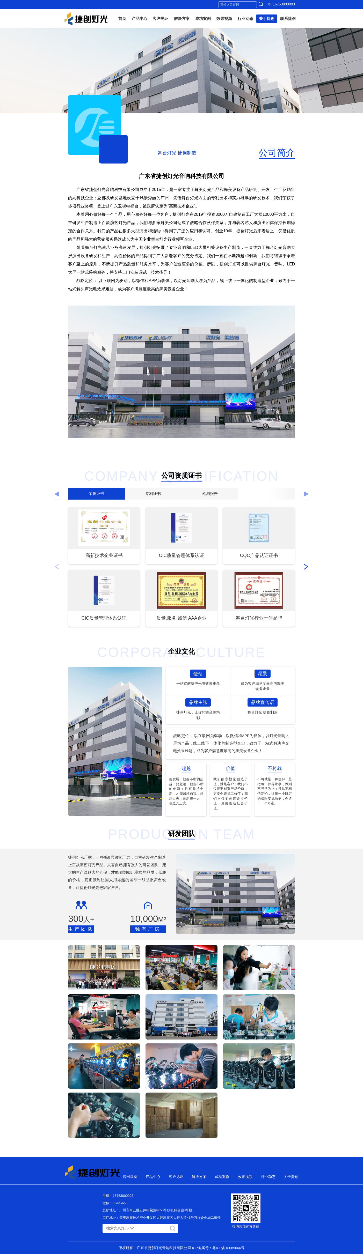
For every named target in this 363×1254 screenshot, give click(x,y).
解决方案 (182, 19)
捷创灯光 (85, 18)
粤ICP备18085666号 (228, 1248)
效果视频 (224, 19)
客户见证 (160, 19)
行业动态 (245, 19)
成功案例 (203, 19)
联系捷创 (288, 19)
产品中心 (139, 19)
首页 (122, 19)
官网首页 (130, 1177)
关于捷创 (266, 19)
